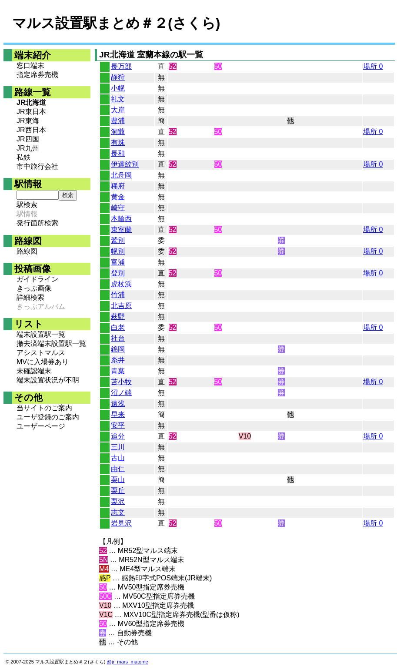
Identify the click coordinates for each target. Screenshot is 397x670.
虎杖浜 (121, 284)
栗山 (118, 479)
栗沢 (118, 501)
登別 (118, 273)
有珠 (118, 142)
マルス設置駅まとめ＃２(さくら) (116, 23)
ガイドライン (37, 279)
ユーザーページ (41, 426)
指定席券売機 (37, 74)
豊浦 (118, 120)
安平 (118, 425)
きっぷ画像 (34, 288)
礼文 (118, 99)
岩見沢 (121, 523)
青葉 (118, 371)
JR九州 (28, 148)
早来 (118, 414)
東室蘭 (121, 229)
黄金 (118, 197)
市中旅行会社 (37, 166)
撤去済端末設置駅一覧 (51, 343)
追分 (118, 436)
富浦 (118, 262)
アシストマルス (41, 352)
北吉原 (121, 305)
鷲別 (118, 240)
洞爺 (118, 131)
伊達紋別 (125, 164)
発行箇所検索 (37, 223)
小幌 (118, 88)
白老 (118, 327)
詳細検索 (30, 297)
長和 (118, 153)
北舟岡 (121, 175)
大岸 (118, 110)
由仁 (118, 468)
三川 (118, 447)
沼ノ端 (121, 392)
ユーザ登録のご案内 (48, 417)
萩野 (118, 316)
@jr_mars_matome (127, 661)
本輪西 (121, 218)
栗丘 (118, 490)
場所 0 (373, 66)
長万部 (121, 66)
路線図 (27, 251)
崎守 (118, 207)
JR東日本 (31, 111)
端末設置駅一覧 (41, 334)
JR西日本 (31, 130)
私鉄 (23, 157)
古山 (118, 458)
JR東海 (28, 120)
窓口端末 (30, 65)
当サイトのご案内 (44, 408)
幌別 (118, 251)
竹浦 (118, 294)
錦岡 (118, 349)
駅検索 (27, 204)
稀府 (118, 186)
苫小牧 (121, 381)
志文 (118, 512)
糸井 (118, 360)
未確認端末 (34, 371)
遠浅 (118, 403)
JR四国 (28, 139)
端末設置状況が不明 (48, 380)
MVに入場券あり (43, 361)
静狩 (118, 77)
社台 (118, 338)
